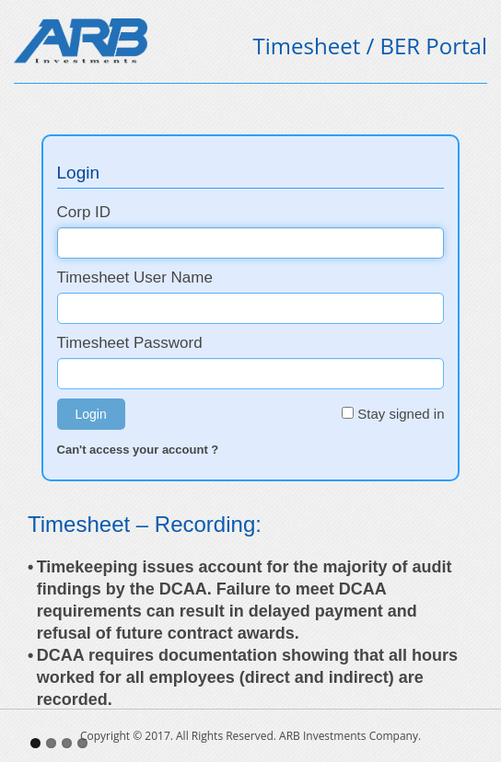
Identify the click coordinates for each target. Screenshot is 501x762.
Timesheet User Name (176, 278)
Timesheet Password (170, 343)
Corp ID (124, 212)
